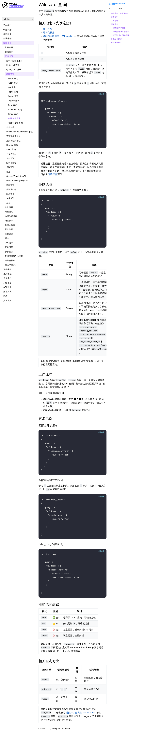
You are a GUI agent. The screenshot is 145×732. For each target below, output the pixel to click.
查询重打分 (11, 189)
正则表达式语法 (13, 141)
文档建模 (9, 47)
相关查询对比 (116, 43)
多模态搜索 (10, 225)
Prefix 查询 (13, 92)
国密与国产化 (11, 265)
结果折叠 (10, 194)
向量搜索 (9, 212)
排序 (8, 172)
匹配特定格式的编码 (121, 32)
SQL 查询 (9, 243)
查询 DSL (9, 56)
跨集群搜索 (10, 260)
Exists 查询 (13, 78)
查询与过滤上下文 (14, 61)
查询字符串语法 (13, 136)
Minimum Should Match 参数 (19, 132)
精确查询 (10, 74)
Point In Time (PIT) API (17, 180)
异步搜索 (9, 252)
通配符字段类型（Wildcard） (58, 36)
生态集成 (7, 274)
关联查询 (10, 167)
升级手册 (7, 283)
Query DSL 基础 (13, 69)
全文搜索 (9, 207)
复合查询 (10, 158)
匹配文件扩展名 (119, 28)
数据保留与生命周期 (14, 256)
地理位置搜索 (11, 216)
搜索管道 (10, 185)
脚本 (7, 238)
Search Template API (16, 176)
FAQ (5, 296)
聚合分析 (9, 229)
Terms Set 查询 (15, 109)
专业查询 (10, 198)
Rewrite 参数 (12, 145)
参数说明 (114, 17)
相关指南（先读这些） (120, 13)
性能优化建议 (116, 39)
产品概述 (7, 25)
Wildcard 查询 (14, 118)
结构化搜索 (11, 163)
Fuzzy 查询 (13, 83)
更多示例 (114, 24)
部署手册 (7, 38)
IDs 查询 (12, 87)
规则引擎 (9, 247)
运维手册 (7, 269)
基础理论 (7, 34)
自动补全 (10, 127)
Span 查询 (11, 149)
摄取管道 (9, 234)
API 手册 (7, 287)
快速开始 (7, 30)
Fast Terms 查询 (15, 123)
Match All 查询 (13, 65)
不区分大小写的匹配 (121, 35)
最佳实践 (7, 278)
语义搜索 (9, 220)
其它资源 (7, 300)
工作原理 (114, 21)
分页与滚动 (11, 154)
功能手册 (7, 43)
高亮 (8, 203)
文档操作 (9, 52)
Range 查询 (13, 96)
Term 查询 (12, 105)
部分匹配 (47, 29)
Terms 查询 (13, 114)
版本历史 (7, 291)
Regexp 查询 (14, 101)
